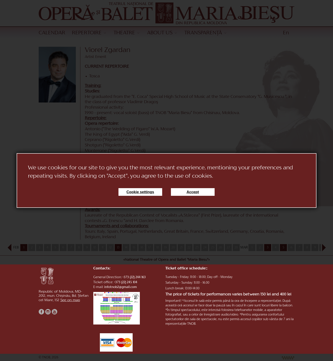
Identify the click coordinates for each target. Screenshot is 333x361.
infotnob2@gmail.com (120, 287)
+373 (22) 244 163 (134, 277)
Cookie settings (140, 192)
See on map (70, 300)
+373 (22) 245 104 (125, 282)
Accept (193, 192)
